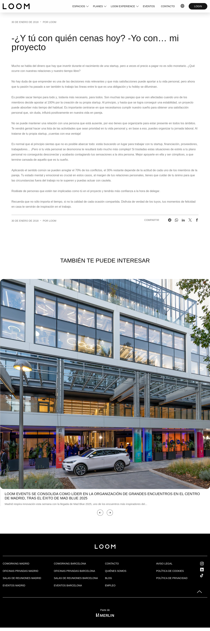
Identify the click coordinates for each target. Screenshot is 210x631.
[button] (100, 513)
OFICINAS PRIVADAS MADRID (20, 570)
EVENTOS (149, 6)
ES (182, 6)
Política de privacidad (172, 578)
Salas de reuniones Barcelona (76, 578)
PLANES (98, 6)
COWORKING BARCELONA (70, 563)
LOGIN (198, 6)
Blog (108, 578)
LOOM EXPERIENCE (123, 6)
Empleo (110, 585)
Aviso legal (164, 563)
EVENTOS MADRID (14, 585)
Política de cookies (170, 570)
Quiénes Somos (115, 570)
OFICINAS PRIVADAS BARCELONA (74, 570)
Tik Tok (205, 575)
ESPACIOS (78, 6)
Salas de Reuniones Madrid (22, 578)
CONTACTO (168, 6)
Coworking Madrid (16, 563)
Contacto (112, 563)
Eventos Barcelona (68, 585)
